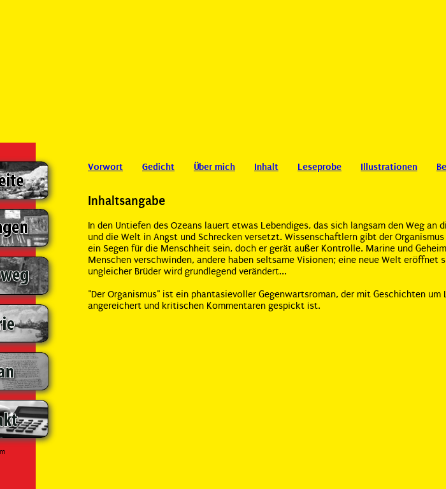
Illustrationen (389, 167)
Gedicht (158, 167)
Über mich (214, 167)
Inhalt (266, 167)
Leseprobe (320, 167)
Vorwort (105, 167)
